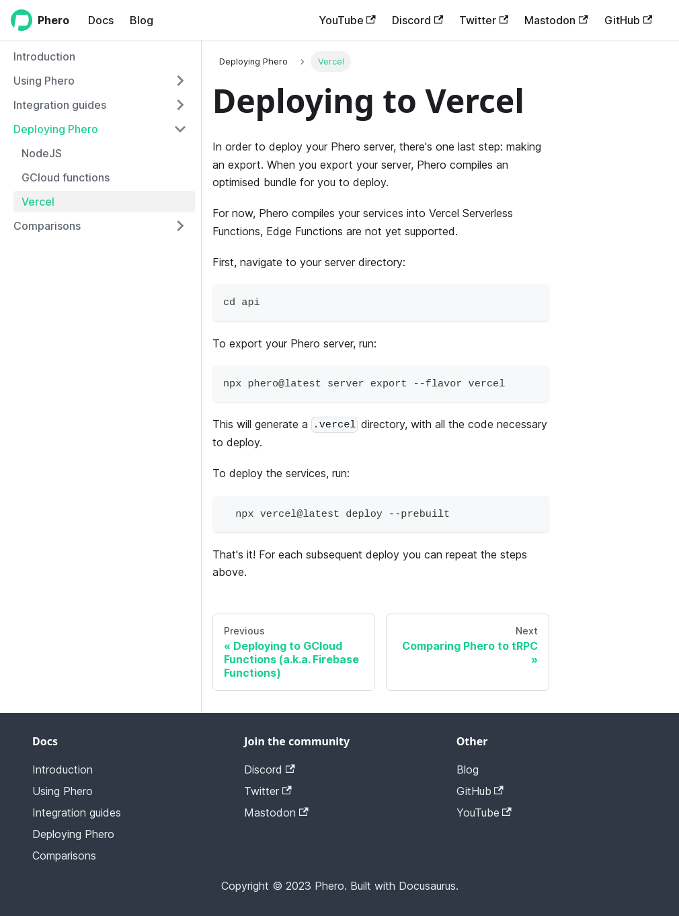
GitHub (628, 20)
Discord (417, 20)
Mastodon (556, 20)
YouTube (347, 20)
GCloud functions (66, 177)
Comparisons (47, 226)
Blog (141, 20)
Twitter (483, 20)
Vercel (38, 201)
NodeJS (42, 153)
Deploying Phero (55, 129)
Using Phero (44, 80)
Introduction (44, 56)
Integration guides (59, 105)
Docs (101, 20)
